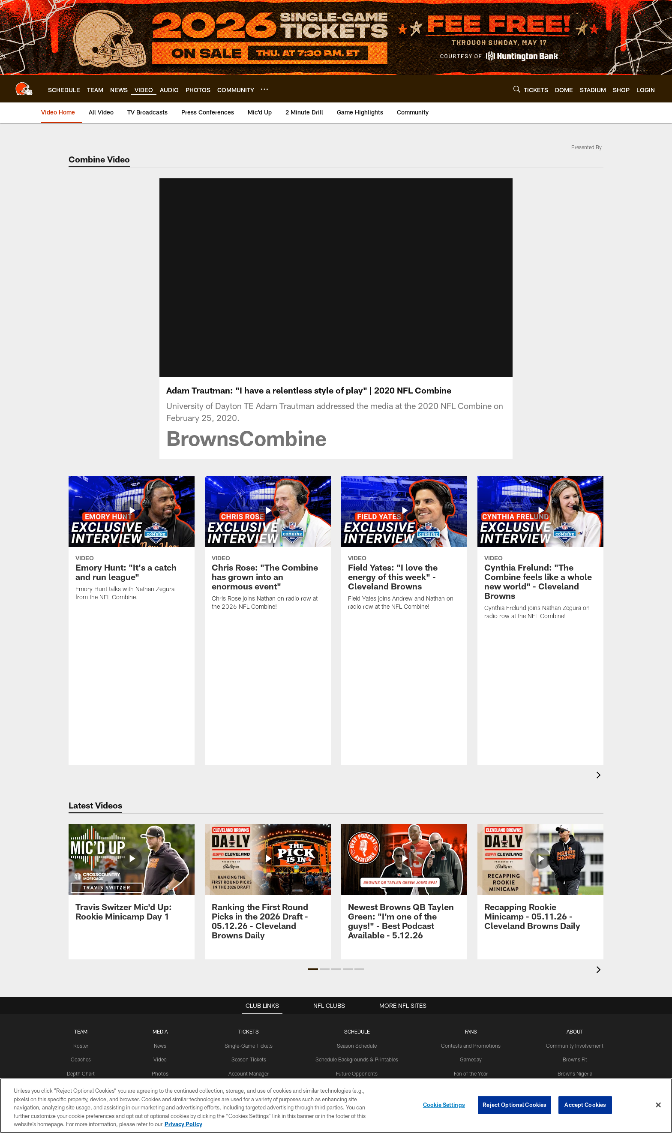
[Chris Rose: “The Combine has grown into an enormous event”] (268, 548)
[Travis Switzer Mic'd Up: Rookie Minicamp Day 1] (132, 877)
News (160, 1046)
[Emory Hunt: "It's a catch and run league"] (132, 544)
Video (160, 1059)
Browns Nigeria (575, 1073)
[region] (336, 1105)
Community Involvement (574, 1046)
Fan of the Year (471, 1073)
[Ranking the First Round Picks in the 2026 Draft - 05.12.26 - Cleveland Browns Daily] (268, 887)
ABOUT (575, 1031)
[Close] (658, 1105)
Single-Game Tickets (249, 1046)
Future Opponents (357, 1073)
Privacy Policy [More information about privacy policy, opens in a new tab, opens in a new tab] (183, 1124)
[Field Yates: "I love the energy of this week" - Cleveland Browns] (404, 548)
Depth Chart (81, 1073)
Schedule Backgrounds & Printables (356, 1059)
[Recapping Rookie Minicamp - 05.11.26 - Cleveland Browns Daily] (540, 882)
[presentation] (600, 776)
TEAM (80, 1031)
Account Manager (248, 1073)
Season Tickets (248, 1059)
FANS (471, 1031)
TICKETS (248, 1031)
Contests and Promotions (471, 1046)
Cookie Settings (444, 1104)
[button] (313, 969)
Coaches (81, 1059)
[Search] (516, 89)
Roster (80, 1046)
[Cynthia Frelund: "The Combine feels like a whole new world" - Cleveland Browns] (540, 553)
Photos (160, 1073)
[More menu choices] (264, 89)
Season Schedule (357, 1046)
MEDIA (160, 1031)
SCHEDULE (357, 1031)
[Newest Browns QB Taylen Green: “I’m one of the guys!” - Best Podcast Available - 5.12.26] (404, 887)
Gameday (471, 1059)
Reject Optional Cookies (514, 1104)
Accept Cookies (585, 1104)
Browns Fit (575, 1059)
